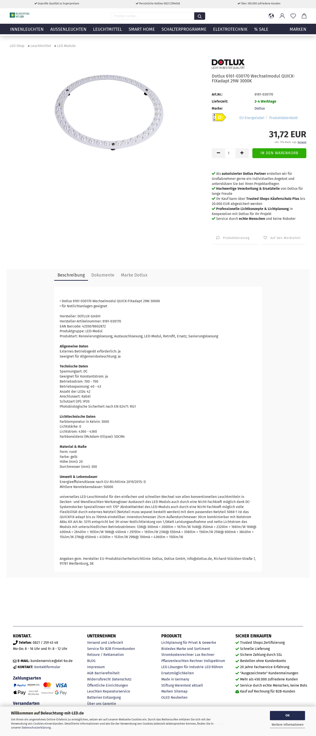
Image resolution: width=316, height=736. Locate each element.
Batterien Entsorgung (104, 697)
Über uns (94, 704)
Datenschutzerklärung (36, 727)
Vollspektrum (214, 661)
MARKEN (298, 31)
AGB (90, 673)
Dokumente (102, 275)
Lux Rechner (204, 655)
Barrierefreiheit (107, 673)
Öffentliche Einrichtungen (107, 685)
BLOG (91, 661)
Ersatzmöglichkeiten (177, 673)
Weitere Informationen (287, 725)
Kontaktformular (47, 667)
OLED (165, 697)
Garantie (109, 704)
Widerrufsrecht (99, 679)
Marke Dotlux (134, 275)
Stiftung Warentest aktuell (182, 685)
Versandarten (26, 703)
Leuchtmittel (107, 31)
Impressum (96, 667)
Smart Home (142, 31)
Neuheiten (179, 697)
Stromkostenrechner (177, 655)
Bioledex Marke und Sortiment (185, 649)
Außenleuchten (68, 31)
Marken (167, 691)
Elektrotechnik (230, 31)
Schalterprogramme (184, 31)
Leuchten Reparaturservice (108, 691)
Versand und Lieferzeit (105, 642)
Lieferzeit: (220, 101)
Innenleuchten (27, 31)
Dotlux (260, 108)
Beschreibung (71, 275)
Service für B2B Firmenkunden (111, 649)
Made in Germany (175, 679)
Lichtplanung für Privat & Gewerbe (188, 642)
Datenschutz (121, 679)
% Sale (261, 31)
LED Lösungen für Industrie (182, 667)
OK (287, 715)
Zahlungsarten (27, 678)
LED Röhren (214, 667)
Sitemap (181, 691)
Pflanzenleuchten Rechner (182, 661)
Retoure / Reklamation (105, 655)
